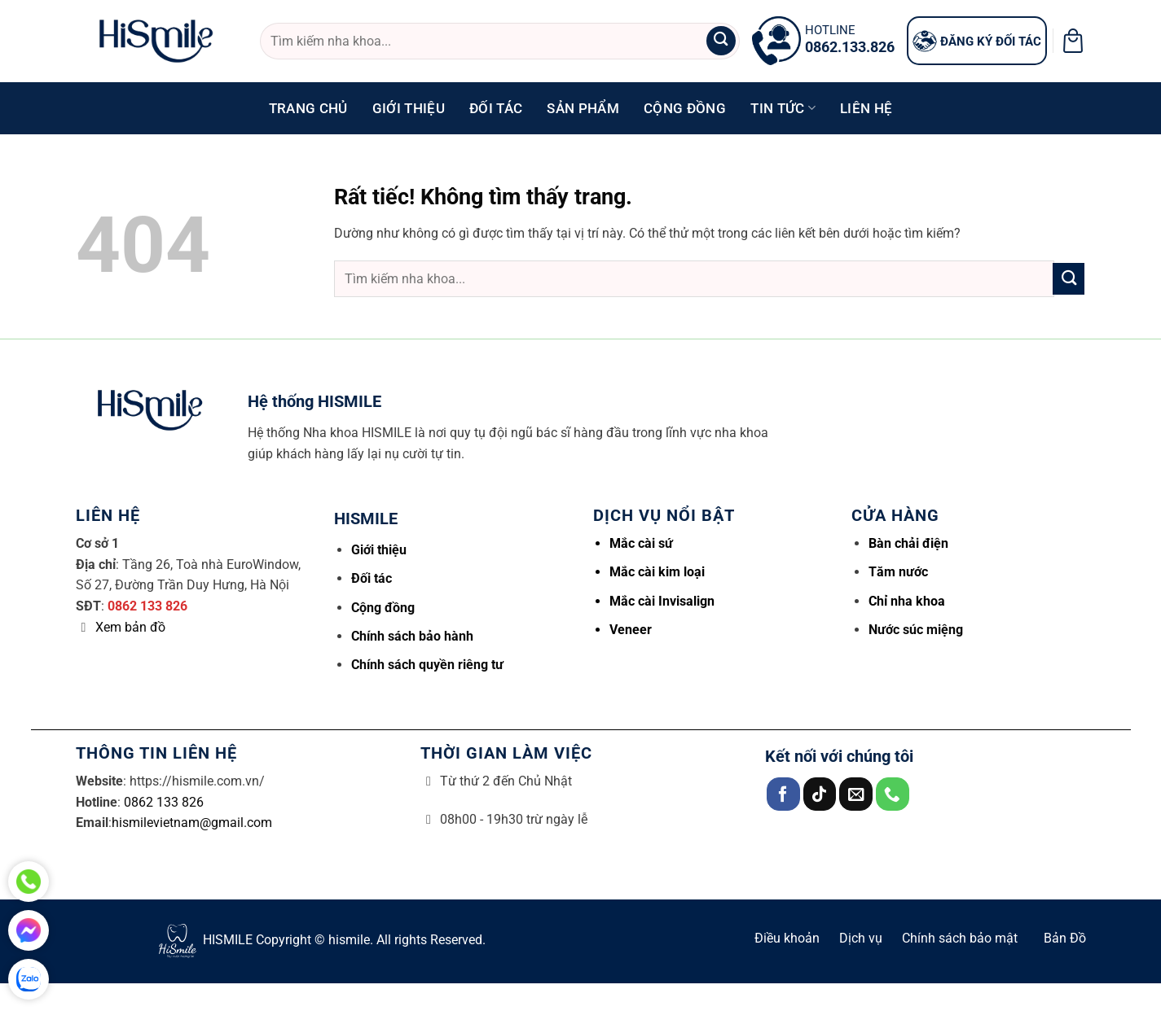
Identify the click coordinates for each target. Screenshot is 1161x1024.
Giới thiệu (408, 108)
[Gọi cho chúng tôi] (892, 794)
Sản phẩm (583, 108)
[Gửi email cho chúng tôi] (856, 794)
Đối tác (495, 108)
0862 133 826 (147, 606)
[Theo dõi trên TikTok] (820, 794)
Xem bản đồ (130, 627)
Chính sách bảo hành (412, 636)
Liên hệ (866, 108)
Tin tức (783, 108)
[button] (1073, 41)
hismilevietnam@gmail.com (192, 822)
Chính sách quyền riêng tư (427, 664)
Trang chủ (308, 108)
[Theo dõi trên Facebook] (783, 794)
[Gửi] (721, 41)
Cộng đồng (685, 108)
